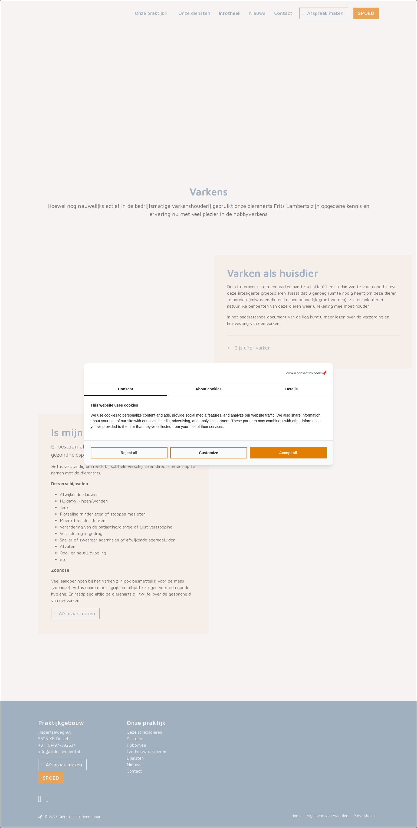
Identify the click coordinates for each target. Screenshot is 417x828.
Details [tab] (291, 389)
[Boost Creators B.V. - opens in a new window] (306, 373)
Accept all (288, 453)
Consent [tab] (125, 389)
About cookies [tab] (208, 389)
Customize (208, 453)
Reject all (129, 453)
